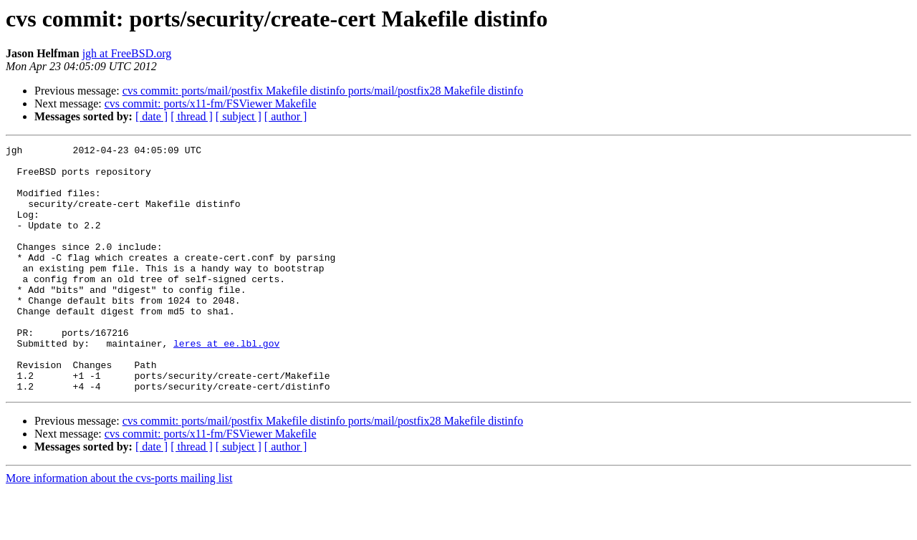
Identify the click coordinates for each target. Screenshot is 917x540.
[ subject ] (238, 116)
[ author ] (285, 116)
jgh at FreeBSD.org (127, 53)
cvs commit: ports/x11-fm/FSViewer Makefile (211, 103)
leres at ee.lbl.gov (226, 383)
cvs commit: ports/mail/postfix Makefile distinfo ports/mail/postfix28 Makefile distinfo (323, 91)
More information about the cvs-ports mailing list (119, 527)
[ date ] (151, 116)
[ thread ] (192, 116)
